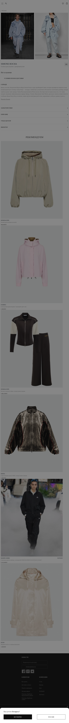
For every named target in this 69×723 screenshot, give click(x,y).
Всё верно (18, 717)
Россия (51, 717)
